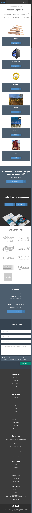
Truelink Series (16, 425)
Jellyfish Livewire (22, 510)
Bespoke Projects (16, 383)
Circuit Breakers (16, 422)
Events (11, 204)
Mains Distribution (16, 405)
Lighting (16, 408)
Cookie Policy (16, 481)
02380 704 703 (17, 489)
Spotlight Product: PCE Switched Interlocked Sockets (16, 449)
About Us (16, 389)
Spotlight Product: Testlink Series (16, 446)
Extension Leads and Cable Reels (16, 400)
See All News (16, 456)
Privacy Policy (16, 478)
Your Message (4, 344)
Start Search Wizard (17, 311)
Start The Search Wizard (17, 181)
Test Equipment (16, 416)
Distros (16, 411)
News (16, 386)
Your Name (3, 329)
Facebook (16, 470)
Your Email (3, 334)
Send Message (25, 363)
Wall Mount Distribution (16, 414)
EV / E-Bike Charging (16, 419)
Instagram (16, 464)
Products (12, 6)
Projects (22, 204)
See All (16, 430)
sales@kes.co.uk (18, 298)
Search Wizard (16, 377)
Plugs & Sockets (16, 397)
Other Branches (16, 499)
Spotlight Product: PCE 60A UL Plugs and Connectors (16, 439)
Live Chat (16, 492)
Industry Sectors (16, 380)
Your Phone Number (5, 339)
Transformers (16, 402)
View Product (16, 43)
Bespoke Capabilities (16, 428)
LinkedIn (16, 467)
